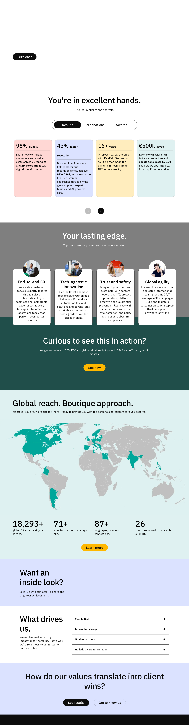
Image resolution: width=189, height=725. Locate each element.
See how (94, 367)
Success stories (77, 57)
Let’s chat (24, 57)
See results (76, 702)
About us (49, 57)
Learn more (94, 547)
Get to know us (110, 702)
